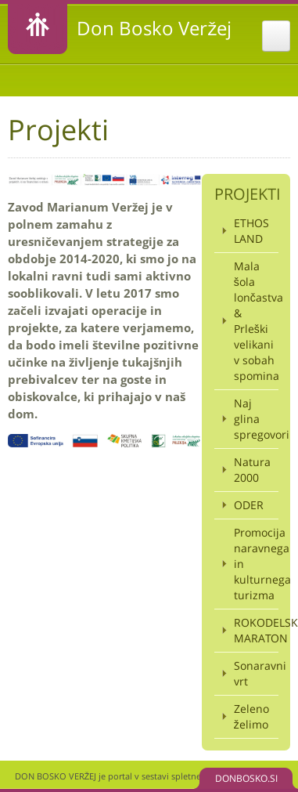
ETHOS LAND (251, 230)
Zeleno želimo (251, 716)
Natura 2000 (252, 469)
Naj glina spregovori (256, 419)
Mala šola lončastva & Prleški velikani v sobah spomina (256, 321)
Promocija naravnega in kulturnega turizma (256, 563)
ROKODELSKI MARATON (256, 630)
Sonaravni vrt (256, 673)
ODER (249, 504)
